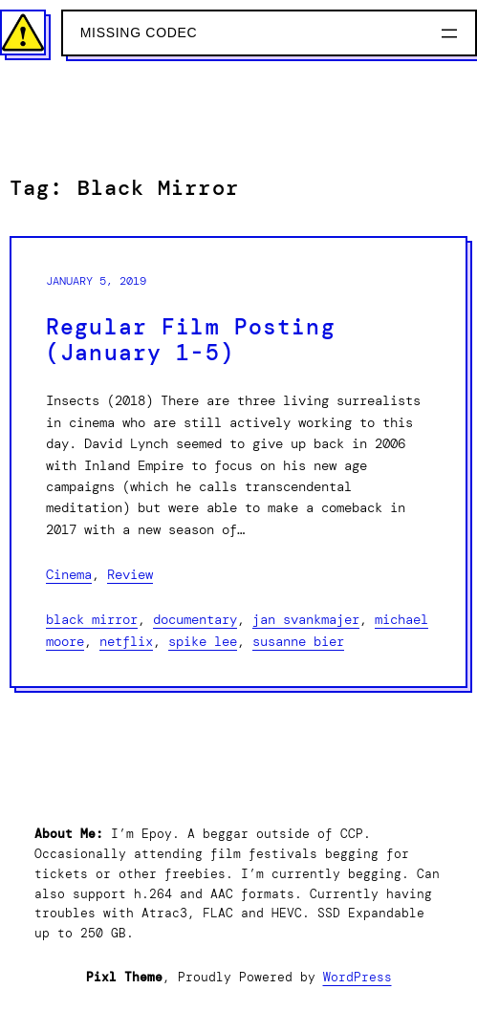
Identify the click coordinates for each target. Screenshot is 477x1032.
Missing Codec (139, 32)
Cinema (69, 574)
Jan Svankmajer (305, 619)
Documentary (195, 619)
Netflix (126, 641)
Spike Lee (202, 641)
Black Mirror (92, 619)
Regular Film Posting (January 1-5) (191, 340)
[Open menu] (449, 33)
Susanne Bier (298, 641)
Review (130, 574)
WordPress (357, 977)
